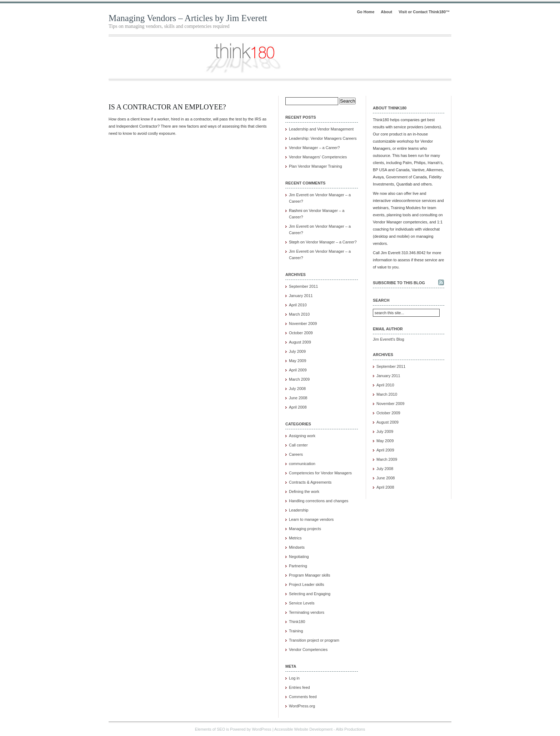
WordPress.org (302, 706)
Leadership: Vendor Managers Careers (323, 138)
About (386, 12)
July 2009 (297, 351)
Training (296, 631)
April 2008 (298, 407)
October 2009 (301, 333)
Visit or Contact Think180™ (424, 12)
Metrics (295, 538)
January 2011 (301, 295)
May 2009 (297, 361)
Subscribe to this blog (399, 283)
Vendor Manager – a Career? (314, 147)
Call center (298, 445)
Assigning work (302, 436)
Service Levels (302, 603)
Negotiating (299, 556)
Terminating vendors (306, 612)
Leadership (298, 510)
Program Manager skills (309, 575)
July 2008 (297, 388)
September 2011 (303, 286)
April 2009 (298, 370)
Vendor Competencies (308, 649)
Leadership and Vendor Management (321, 129)
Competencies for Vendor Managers (320, 473)
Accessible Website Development (303, 729)
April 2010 (298, 305)
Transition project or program (314, 640)
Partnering (298, 566)
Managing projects (305, 529)
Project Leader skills (306, 584)
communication (302, 463)
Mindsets (297, 547)
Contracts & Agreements (310, 482)
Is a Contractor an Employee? (167, 107)
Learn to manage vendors (311, 519)
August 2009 (300, 342)
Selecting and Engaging (309, 594)
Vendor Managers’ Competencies (318, 157)
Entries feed (299, 687)
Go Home (365, 12)
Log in (294, 678)
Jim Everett (299, 195)
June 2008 (298, 398)
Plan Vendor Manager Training (315, 166)
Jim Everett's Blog (388, 339)
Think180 (297, 621)
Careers (296, 454)
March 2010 (299, 314)
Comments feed (303, 697)
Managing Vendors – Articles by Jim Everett (188, 18)
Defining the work (304, 491)
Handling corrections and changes (318, 501)
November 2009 (303, 323)
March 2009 (299, 379)
